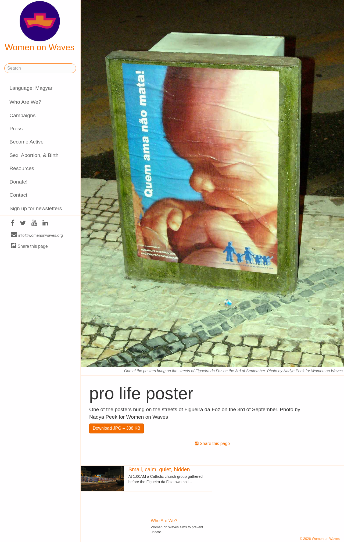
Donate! (18, 182)
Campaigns (22, 115)
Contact (18, 195)
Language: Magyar (30, 88)
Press (16, 128)
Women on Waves (40, 26)
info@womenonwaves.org (37, 235)
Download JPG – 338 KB (116, 428)
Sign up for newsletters (35, 208)
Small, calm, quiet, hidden (159, 469)
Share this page (29, 246)
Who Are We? (25, 102)
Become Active (26, 142)
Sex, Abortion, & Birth (33, 155)
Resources (21, 168)
